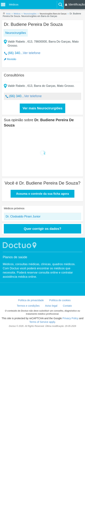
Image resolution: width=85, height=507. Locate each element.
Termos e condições (28, 305)
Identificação (77, 4)
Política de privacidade (31, 300)
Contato (67, 305)
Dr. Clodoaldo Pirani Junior (23, 216)
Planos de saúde (15, 257)
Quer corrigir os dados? (42, 229)
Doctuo (20, 245)
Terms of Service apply (42, 321)
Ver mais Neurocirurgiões (42, 108)
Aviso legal (51, 305)
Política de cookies (60, 300)
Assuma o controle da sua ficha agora (42, 193)
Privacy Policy (70, 318)
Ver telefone (31, 53)
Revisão (11, 59)
